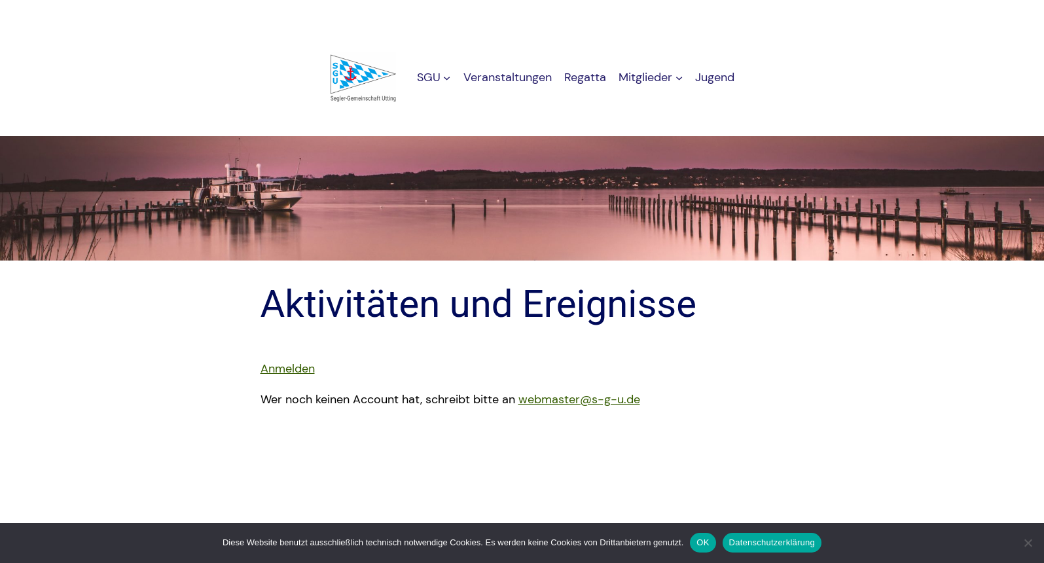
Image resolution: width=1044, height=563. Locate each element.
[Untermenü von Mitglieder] (679, 77)
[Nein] (1027, 542)
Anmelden (288, 368)
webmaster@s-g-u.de (579, 399)
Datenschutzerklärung (772, 542)
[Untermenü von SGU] (446, 77)
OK (702, 542)
